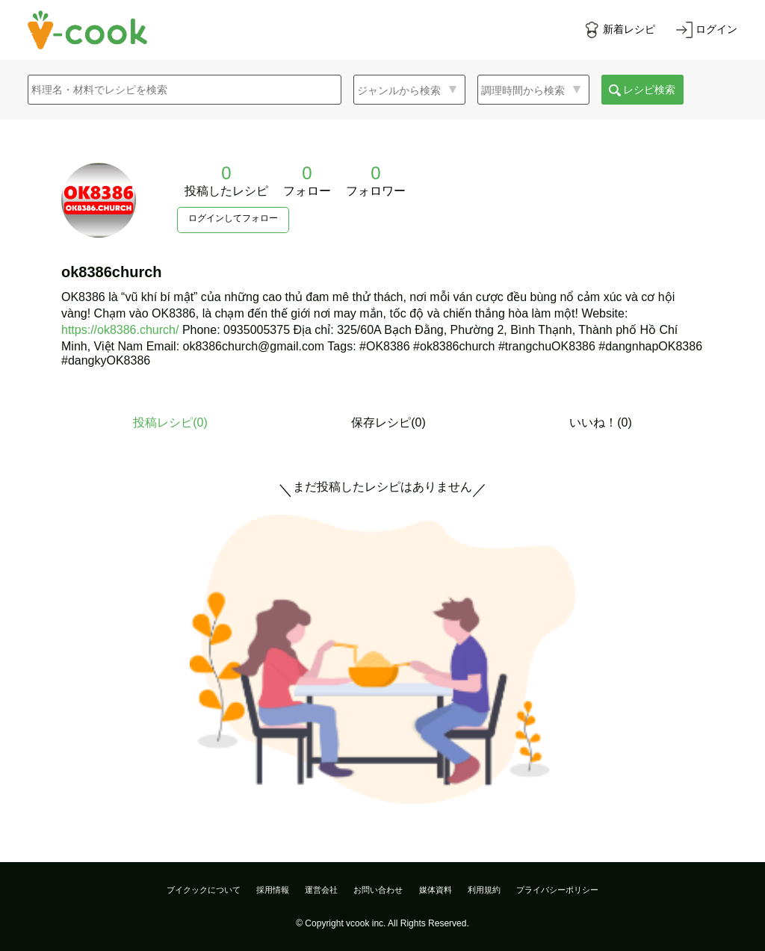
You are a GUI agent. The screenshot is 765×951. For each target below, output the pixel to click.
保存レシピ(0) (388, 422)
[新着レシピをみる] (619, 30)
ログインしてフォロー (233, 218)
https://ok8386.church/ (120, 329)
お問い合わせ (378, 889)
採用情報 (272, 889)
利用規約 (484, 889)
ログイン (716, 29)
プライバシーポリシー (557, 889)
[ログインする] (706, 30)
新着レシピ (629, 29)
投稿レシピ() (170, 422)
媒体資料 (435, 889)
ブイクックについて (204, 889)
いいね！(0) (600, 422)
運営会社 (321, 889)
